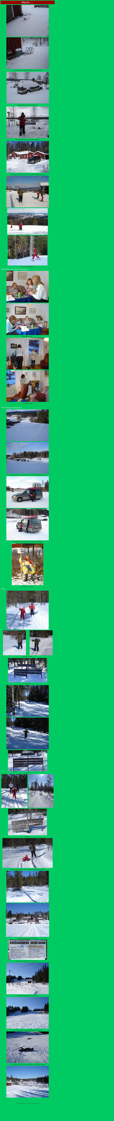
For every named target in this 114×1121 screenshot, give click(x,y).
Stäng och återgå (27, 1099)
